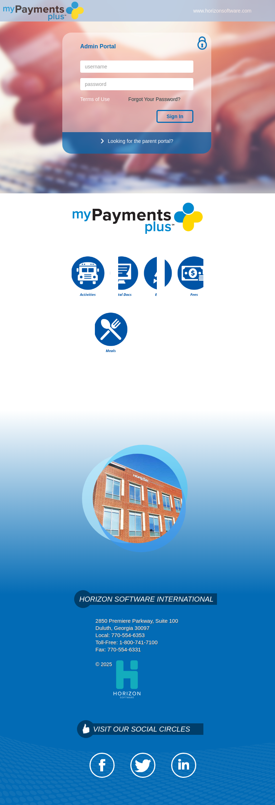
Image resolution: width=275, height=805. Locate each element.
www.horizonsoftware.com (222, 11)
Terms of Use (95, 99)
